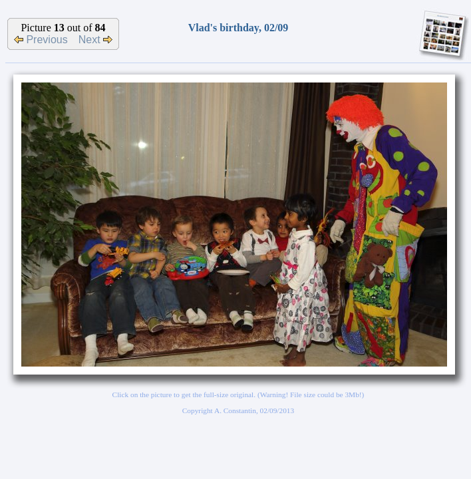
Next (95, 39)
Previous (41, 39)
